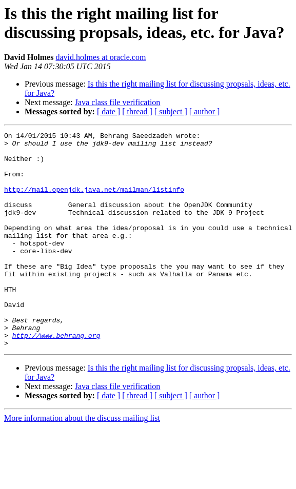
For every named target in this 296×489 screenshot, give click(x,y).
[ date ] (108, 111)
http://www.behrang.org (56, 376)
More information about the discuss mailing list (82, 461)
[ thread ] (137, 111)
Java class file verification (118, 102)
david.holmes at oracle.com (100, 57)
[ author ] (204, 111)
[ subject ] (170, 111)
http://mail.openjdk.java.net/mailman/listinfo (94, 201)
